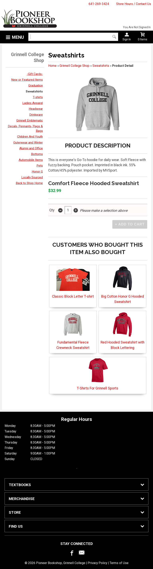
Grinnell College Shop (74, 66)
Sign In (127, 39)
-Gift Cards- (35, 74)
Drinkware (36, 115)
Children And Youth (30, 136)
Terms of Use (119, 563)
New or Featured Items (27, 80)
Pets (39, 165)
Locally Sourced (32, 177)
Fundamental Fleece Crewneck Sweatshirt (72, 331)
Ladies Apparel (32, 103)
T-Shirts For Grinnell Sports (97, 374)
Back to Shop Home (29, 183)
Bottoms (37, 154)
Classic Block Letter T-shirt (73, 282)
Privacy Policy (97, 563)
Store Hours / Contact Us (133, 4)
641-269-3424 (99, 4)
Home (52, 66)
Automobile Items (31, 160)
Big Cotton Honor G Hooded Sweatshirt (122, 285)
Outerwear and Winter (28, 142)
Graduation (35, 85)
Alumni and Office (31, 148)
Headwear (36, 109)
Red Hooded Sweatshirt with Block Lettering (122, 331)
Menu (18, 37)
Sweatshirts (34, 91)
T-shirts (38, 97)
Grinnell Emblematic (29, 120)
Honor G (37, 171)
